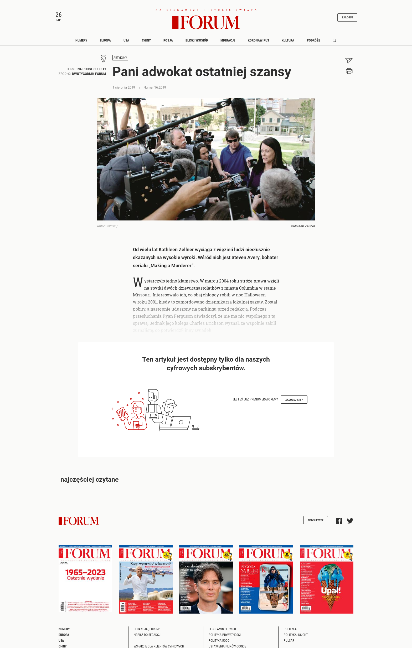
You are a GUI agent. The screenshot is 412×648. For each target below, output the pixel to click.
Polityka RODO (219, 640)
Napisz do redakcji (147, 634)
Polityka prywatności (225, 634)
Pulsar (289, 640)
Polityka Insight (296, 634)
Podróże (313, 40)
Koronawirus (258, 40)
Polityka (290, 629)
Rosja (168, 40)
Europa (105, 40)
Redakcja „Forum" (147, 629)
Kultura (288, 40)
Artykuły (120, 58)
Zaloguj (347, 17)
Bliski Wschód (197, 40)
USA (126, 40)
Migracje (227, 40)
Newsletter (315, 520)
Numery (81, 40)
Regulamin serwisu (222, 629)
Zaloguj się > (294, 400)
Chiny (146, 40)
